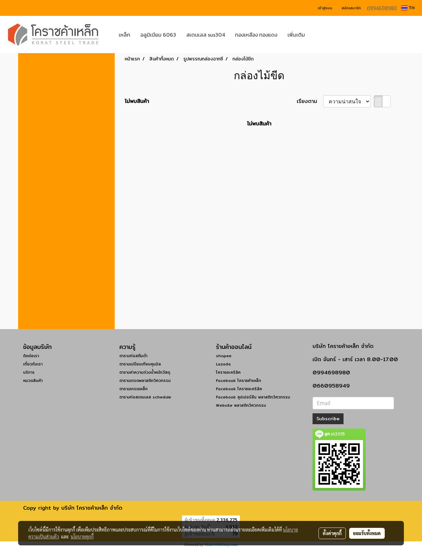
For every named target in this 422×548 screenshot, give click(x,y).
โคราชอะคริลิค (228, 372)
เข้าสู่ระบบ (325, 8)
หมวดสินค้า (33, 380)
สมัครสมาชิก (351, 8)
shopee (223, 356)
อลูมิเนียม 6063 (158, 35)
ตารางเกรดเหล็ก (133, 389)
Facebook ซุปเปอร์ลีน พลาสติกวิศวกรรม (253, 397)
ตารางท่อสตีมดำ (133, 356)
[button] (319, 34)
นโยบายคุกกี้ (82, 536)
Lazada (223, 364)
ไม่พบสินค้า (137, 101)
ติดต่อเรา (31, 356)
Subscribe (328, 418)
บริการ (29, 372)
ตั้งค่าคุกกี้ (332, 533)
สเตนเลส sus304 (205, 35)
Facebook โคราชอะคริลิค (239, 389)
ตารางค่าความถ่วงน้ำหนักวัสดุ (144, 372)
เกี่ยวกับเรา (33, 364)
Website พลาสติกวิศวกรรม (241, 405)
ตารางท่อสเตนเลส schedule (145, 397)
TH (407, 7)
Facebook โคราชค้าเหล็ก (238, 380)
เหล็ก (124, 35)
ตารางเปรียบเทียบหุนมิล (140, 364)
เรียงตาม (310, 101)
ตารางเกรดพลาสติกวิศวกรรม (145, 380)
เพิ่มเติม (296, 35)
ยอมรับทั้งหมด (367, 533)
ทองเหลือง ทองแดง (256, 35)
